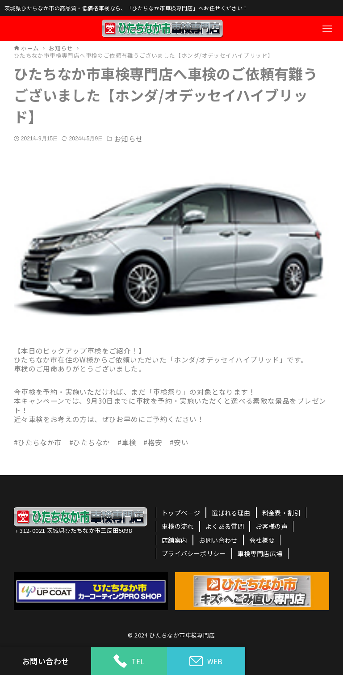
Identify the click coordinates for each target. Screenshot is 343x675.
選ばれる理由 (231, 512)
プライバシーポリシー (194, 553)
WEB (206, 661)
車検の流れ (178, 526)
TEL (128, 661)
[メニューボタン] (327, 29)
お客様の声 (271, 526)
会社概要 (262, 540)
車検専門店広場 (260, 553)
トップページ (181, 512)
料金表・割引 (281, 512)
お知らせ (128, 138)
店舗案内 (175, 540)
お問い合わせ (218, 540)
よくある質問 (224, 526)
